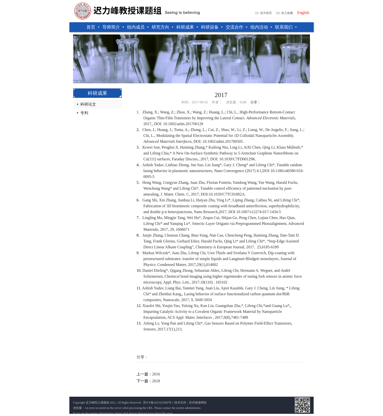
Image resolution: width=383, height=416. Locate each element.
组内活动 (259, 27)
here (131, 413)
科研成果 (185, 27)
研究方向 (160, 27)
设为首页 (266, 12)
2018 (156, 381)
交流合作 (234, 27)
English (303, 12)
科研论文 (88, 104)
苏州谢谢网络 (198, 402)
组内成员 (136, 27)
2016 (156, 374)
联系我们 (284, 27)
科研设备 (210, 27)
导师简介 (111, 27)
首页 (90, 27)
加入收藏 (287, 12)
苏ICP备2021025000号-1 (158, 402)
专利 (84, 113)
